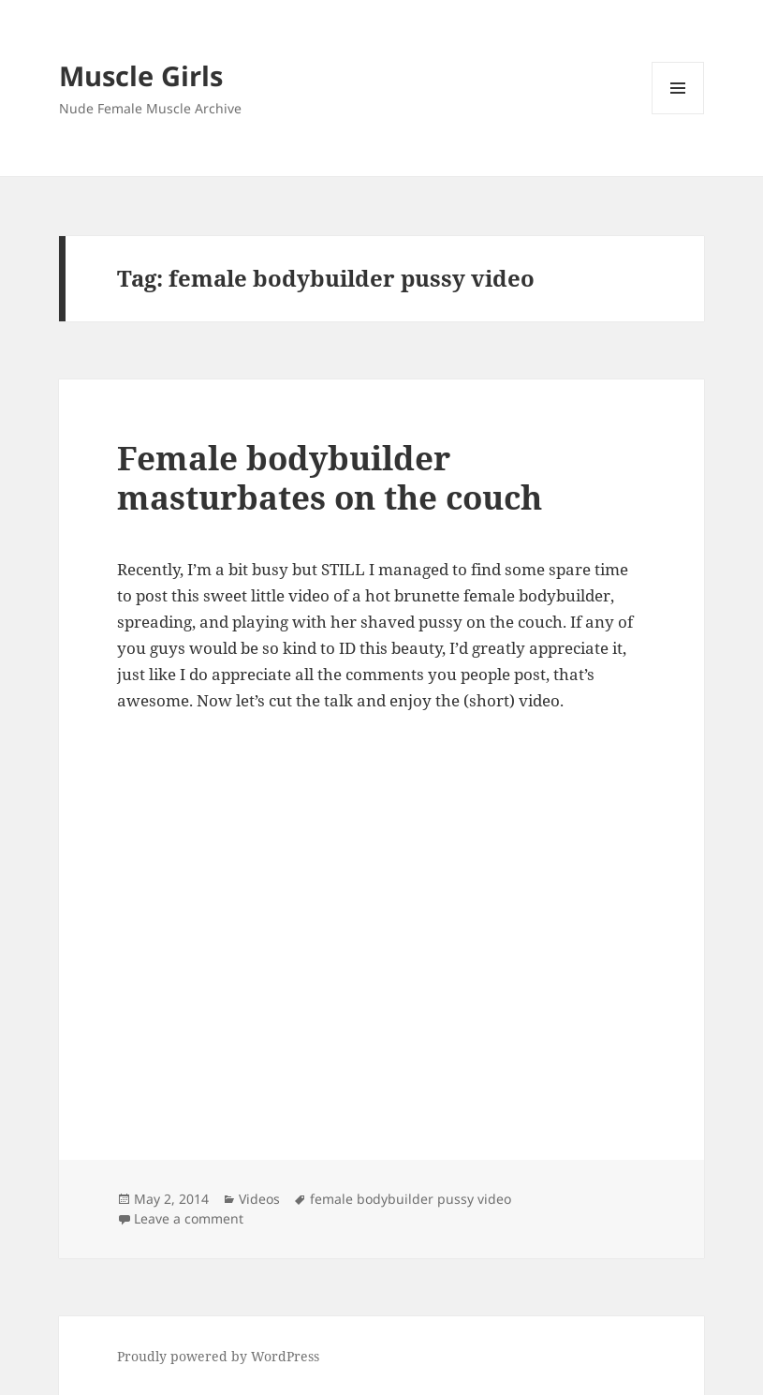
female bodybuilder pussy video (410, 1199)
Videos (259, 1199)
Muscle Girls (141, 75)
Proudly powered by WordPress (218, 1356)
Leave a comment (188, 1218)
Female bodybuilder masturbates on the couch (329, 477)
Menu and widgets (678, 113)
